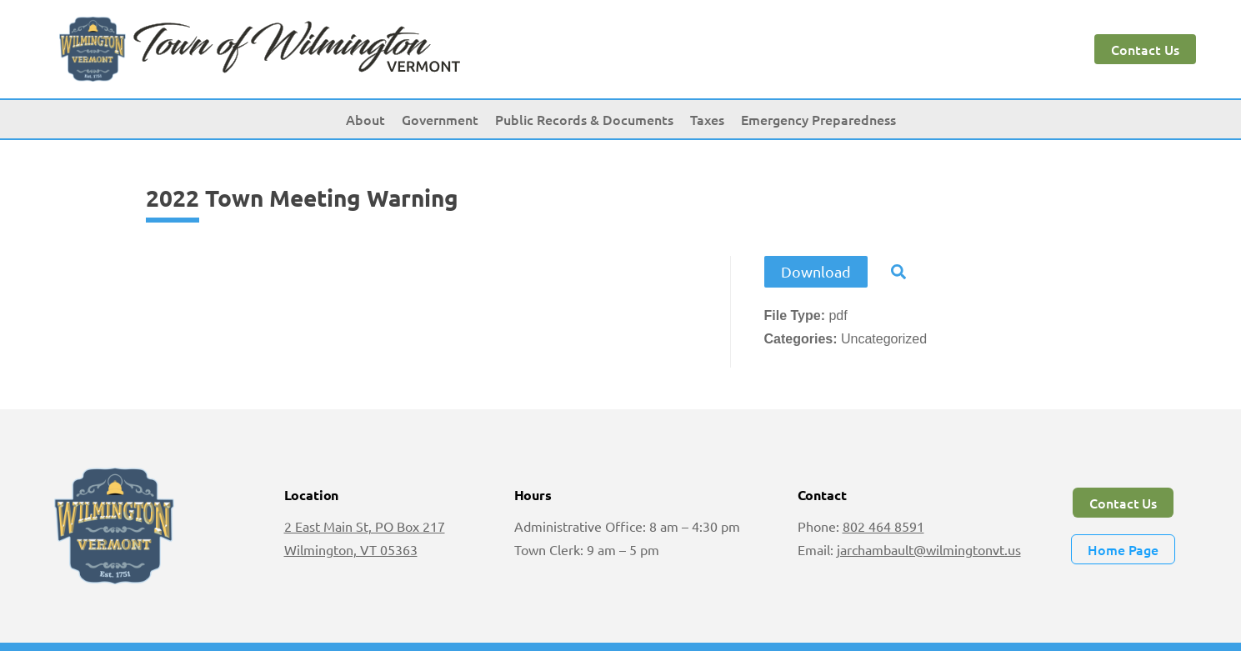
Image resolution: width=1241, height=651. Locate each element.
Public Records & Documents (584, 119)
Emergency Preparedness (818, 119)
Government (440, 119)
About (365, 119)
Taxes (707, 119)
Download (816, 271)
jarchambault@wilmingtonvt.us (929, 549)
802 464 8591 (883, 526)
